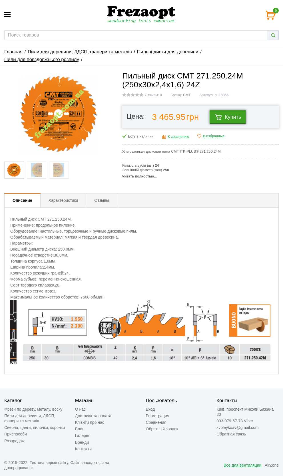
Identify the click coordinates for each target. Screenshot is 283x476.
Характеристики (63, 200)
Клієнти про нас (89, 422)
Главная (13, 52)
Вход (150, 409)
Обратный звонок (162, 429)
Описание (22, 200)
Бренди (82, 442)
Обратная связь (231, 434)
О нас (80, 409)
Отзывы (101, 200)
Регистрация (157, 416)
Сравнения (156, 422)
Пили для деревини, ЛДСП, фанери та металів (80, 52)
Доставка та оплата (93, 416)
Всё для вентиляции (243, 465)
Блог (79, 429)
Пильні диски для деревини (167, 52)
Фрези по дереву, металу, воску (33, 409)
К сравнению (178, 137)
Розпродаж (14, 441)
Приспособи (15, 434)
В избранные (213, 136)
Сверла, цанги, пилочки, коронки (34, 427)
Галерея (83, 435)
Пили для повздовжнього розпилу (41, 59)
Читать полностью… (139, 176)
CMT (187, 95)
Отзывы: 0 (153, 95)
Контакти (83, 449)
